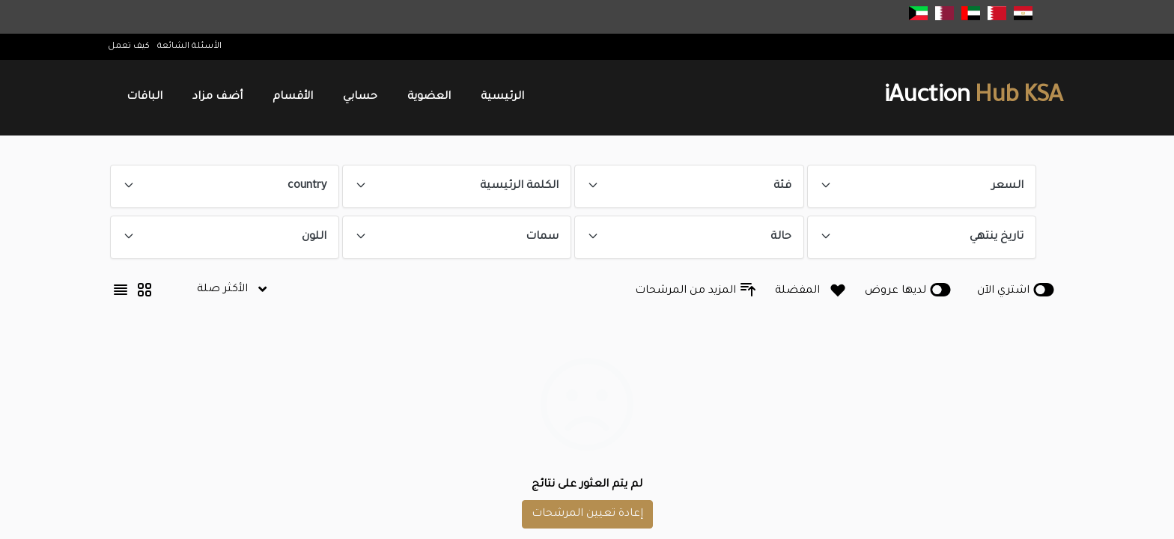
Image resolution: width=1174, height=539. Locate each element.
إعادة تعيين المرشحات (587, 514)
